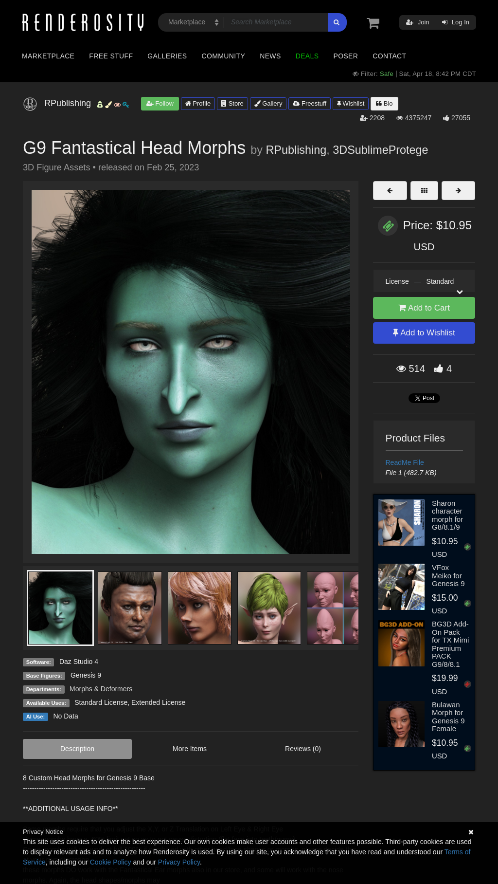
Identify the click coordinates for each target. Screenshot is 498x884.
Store (232, 103)
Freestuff (309, 103)
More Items (190, 749)
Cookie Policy (110, 862)
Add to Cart (424, 308)
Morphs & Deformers (101, 689)
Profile (198, 103)
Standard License (100, 702)
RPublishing (296, 150)
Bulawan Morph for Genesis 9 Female (448, 716)
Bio (384, 103)
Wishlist (350, 103)
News (270, 56)
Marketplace (48, 56)
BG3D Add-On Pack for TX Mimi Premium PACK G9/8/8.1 (450, 644)
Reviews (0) (303, 749)
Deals (307, 56)
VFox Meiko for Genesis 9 (448, 575)
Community (224, 56)
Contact (389, 56)
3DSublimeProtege (380, 150)
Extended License (158, 702)
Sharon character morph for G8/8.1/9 (447, 515)
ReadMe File (405, 462)
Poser (345, 56)
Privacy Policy (179, 862)
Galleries (167, 56)
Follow (160, 103)
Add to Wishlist (424, 332)
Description (77, 749)
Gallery (268, 103)
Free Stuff (111, 56)
